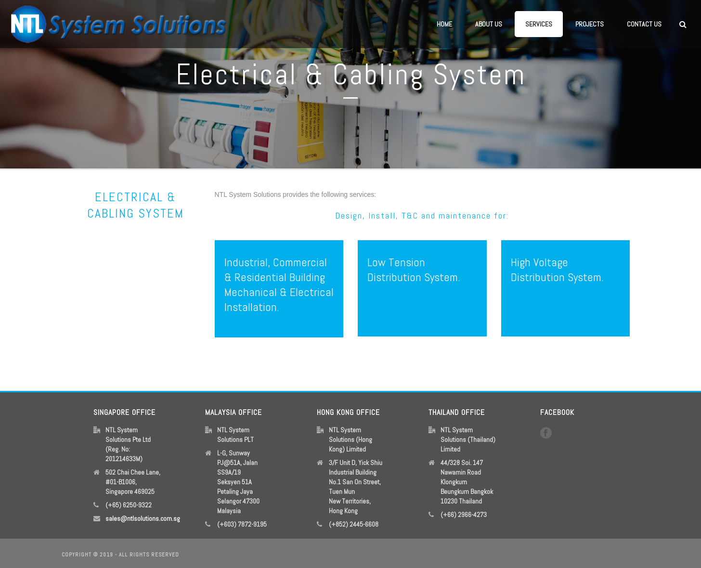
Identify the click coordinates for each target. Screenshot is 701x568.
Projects (589, 24)
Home (444, 24)
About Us (488, 24)
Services (538, 24)
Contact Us (644, 24)
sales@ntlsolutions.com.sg (142, 518)
